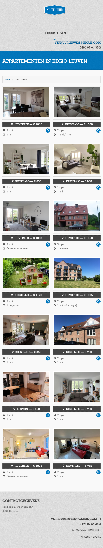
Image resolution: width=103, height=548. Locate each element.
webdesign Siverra (90, 537)
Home (7, 79)
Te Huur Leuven (54, 33)
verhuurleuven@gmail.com (78, 42)
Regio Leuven (21, 79)
